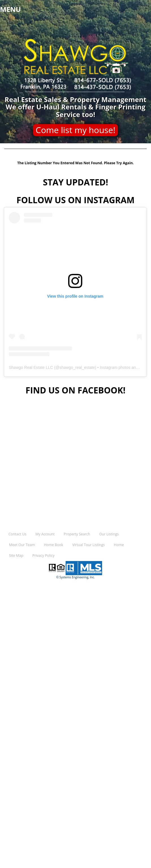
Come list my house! (75, 130)
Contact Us (17, 534)
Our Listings (109, 534)
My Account (45, 534)
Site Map (16, 555)
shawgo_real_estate (77, 367)
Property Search (77, 534)
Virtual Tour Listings (88, 544)
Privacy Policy (44, 555)
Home (119, 544)
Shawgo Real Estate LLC (31, 367)
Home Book (53, 544)
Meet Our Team (22, 544)
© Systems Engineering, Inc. (75, 577)
